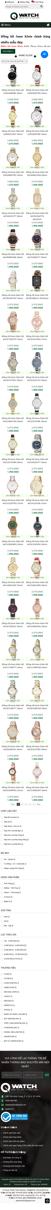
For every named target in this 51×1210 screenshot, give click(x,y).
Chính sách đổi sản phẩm (14, 1141)
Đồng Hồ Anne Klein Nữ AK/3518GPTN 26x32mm (37, 216)
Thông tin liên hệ (10, 1170)
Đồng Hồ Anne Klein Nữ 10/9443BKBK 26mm (13, 91)
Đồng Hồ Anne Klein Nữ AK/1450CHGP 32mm (13, 584)
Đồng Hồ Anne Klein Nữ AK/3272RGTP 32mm (13, 337)
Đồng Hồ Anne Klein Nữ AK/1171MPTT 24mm (13, 666)
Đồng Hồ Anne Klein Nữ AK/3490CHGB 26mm (37, 173)
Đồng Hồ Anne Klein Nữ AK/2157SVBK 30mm (37, 419)
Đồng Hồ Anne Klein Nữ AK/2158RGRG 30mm (37, 625)
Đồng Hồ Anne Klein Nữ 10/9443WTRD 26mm (37, 91)
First (12, 804)
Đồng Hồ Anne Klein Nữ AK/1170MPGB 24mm (37, 666)
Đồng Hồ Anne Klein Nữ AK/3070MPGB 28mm (37, 707)
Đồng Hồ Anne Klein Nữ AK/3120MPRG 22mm (13, 789)
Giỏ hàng (37, 2)
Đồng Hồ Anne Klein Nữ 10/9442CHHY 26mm (13, 132)
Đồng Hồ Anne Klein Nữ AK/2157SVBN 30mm (13, 460)
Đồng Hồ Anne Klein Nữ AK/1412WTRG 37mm (13, 501)
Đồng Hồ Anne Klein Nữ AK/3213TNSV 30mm (13, 378)
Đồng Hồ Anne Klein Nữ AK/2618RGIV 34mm (13, 748)
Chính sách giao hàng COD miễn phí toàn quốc (23, 1145)
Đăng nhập (24, 2)
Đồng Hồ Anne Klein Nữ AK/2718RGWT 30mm (37, 789)
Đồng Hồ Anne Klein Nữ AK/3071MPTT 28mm (13, 707)
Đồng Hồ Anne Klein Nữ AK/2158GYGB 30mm (13, 419)
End (38, 804)
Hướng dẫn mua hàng (12, 1162)
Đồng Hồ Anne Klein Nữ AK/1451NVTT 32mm (37, 460)
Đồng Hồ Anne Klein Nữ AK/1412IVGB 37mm (37, 501)
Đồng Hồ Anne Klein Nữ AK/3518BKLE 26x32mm (37, 296)
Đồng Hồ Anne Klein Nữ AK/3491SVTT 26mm (13, 214)
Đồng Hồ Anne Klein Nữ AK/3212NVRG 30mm (37, 543)
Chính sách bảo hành (12, 1137)
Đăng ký (9, 2)
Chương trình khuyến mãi (14, 1166)
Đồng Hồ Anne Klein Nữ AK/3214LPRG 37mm (37, 337)
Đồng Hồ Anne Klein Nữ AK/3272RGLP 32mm (13, 625)
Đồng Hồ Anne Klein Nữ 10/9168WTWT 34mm (13, 173)
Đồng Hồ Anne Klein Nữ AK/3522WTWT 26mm (13, 296)
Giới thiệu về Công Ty (12, 1158)
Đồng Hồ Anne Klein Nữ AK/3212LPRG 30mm (37, 748)
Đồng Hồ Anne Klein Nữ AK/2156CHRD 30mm (37, 584)
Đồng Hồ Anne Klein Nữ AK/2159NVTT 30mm (37, 255)
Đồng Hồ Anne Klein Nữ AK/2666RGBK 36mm (13, 255)
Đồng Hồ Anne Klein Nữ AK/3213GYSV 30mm (37, 378)
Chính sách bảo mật (11, 1133)
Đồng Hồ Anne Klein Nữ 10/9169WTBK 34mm (37, 132)
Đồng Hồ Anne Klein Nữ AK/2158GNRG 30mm (13, 543)
